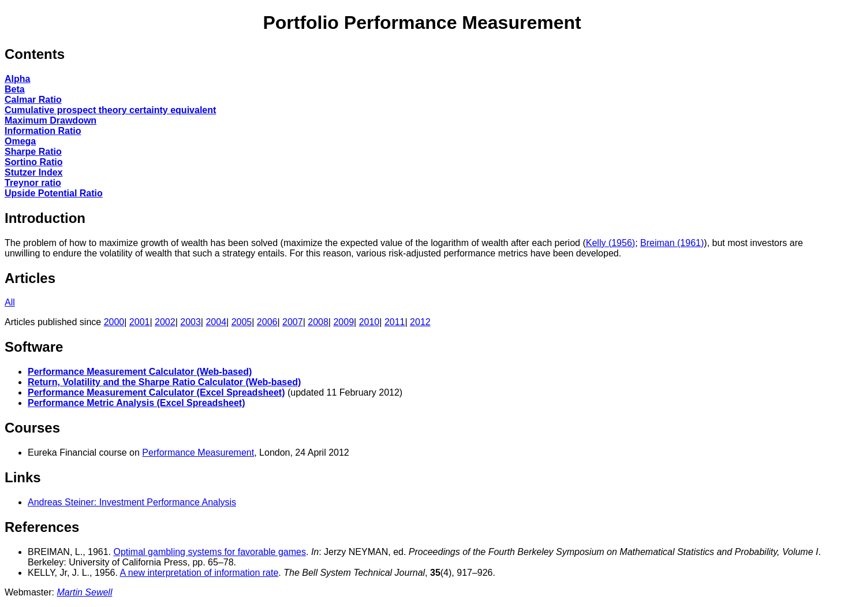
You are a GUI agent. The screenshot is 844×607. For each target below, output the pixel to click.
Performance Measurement (198, 452)
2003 (190, 322)
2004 (216, 322)
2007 (292, 322)
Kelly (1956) (610, 243)
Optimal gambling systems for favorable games (210, 552)
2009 (343, 322)
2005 (241, 322)
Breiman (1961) (672, 243)
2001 (139, 322)
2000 (114, 322)
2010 (369, 322)
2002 (165, 322)
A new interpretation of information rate (199, 573)
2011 (394, 322)
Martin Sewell (84, 592)
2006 (267, 322)
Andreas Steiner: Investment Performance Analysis (132, 502)
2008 (318, 322)
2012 (420, 322)
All (10, 302)
